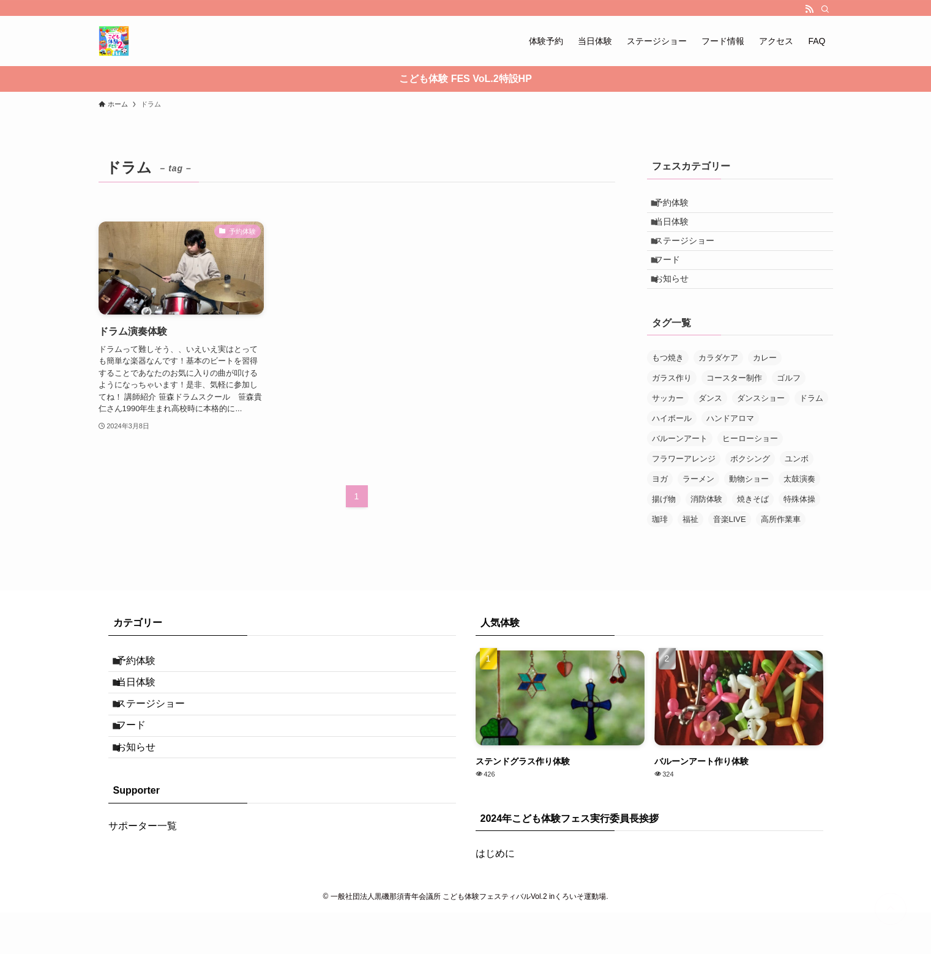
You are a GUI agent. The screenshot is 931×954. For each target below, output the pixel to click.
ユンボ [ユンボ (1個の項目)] (797, 491)
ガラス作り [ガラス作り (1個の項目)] (672, 410)
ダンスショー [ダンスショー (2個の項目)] (761, 430)
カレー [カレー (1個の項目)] (765, 390)
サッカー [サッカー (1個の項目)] (668, 430)
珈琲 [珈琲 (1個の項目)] (660, 551)
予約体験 (679, 206)
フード (674, 282)
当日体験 (679, 231)
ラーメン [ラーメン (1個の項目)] (698, 511)
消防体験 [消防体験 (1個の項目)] (706, 531)
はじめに (495, 886)
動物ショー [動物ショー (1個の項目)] (749, 511)
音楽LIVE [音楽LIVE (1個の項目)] (729, 551)
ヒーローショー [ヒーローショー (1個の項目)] (750, 470)
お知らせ (679, 308)
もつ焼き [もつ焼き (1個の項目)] (668, 390)
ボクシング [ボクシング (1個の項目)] (750, 491)
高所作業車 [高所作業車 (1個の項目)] (781, 551)
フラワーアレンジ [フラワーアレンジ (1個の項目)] (684, 491)
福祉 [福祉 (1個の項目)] (690, 551)
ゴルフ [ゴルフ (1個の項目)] (789, 410)
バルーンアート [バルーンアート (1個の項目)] (680, 470)
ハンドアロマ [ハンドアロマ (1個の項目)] (730, 450)
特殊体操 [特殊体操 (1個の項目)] (799, 531)
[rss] (809, 9)
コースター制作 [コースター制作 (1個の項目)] (734, 410)
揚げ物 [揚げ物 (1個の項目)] (664, 531)
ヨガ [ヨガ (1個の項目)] (660, 511)
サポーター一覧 (142, 895)
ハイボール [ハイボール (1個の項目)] (672, 450)
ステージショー (692, 256)
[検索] (825, 9)
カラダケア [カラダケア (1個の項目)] (718, 390)
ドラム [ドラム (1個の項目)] (811, 430)
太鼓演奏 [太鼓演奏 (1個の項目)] (799, 511)
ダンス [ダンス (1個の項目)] (710, 430)
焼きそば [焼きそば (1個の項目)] (753, 531)
